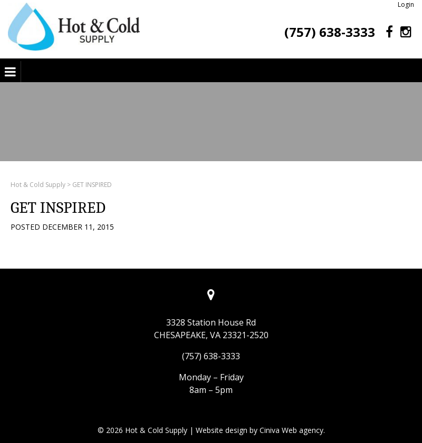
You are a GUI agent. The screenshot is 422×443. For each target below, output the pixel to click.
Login (406, 4)
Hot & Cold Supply (38, 184)
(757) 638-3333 (329, 32)
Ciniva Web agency (291, 430)
